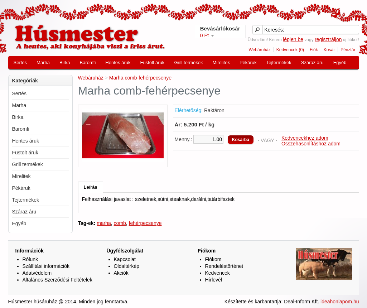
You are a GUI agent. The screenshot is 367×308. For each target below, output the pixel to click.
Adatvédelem (37, 273)
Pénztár (348, 49)
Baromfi (88, 62)
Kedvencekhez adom (304, 138)
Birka (64, 62)
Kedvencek (217, 273)
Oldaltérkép (127, 266)
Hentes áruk (117, 62)
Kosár (329, 49)
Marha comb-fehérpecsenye (140, 78)
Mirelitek (221, 62)
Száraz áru (312, 62)
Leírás (90, 187)
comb (120, 223)
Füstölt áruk (152, 62)
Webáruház (260, 49)
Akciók (121, 273)
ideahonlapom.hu (339, 301)
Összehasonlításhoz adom (311, 143)
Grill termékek (188, 62)
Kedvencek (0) (290, 49)
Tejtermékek (278, 62)
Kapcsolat (125, 259)
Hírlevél (213, 280)
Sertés (20, 62)
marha (104, 223)
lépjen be (293, 39)
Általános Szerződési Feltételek (57, 280)
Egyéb (340, 62)
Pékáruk (248, 62)
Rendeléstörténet (224, 266)
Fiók (314, 49)
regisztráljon (328, 39)
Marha (43, 62)
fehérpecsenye (145, 223)
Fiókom (213, 259)
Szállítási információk (46, 266)
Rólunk (30, 259)
